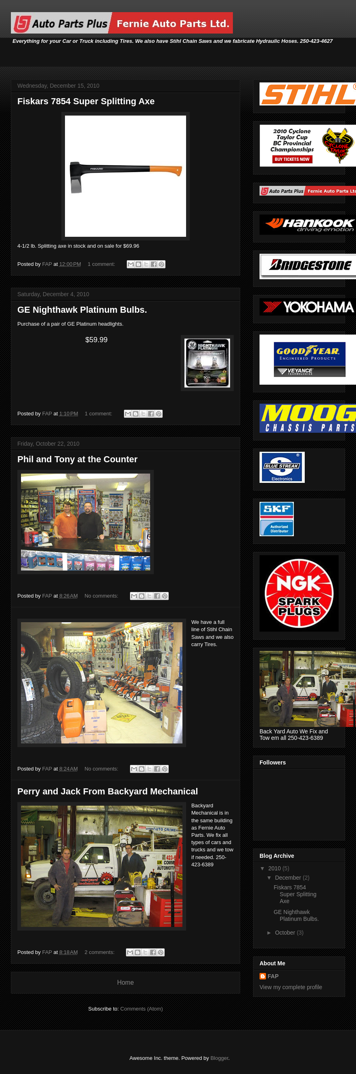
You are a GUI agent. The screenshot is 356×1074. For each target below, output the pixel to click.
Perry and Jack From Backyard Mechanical (107, 791)
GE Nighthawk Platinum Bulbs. (82, 310)
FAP (273, 976)
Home (125, 982)
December (288, 877)
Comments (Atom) (141, 1009)
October (286, 932)
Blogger (219, 1058)
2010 (275, 868)
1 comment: (102, 264)
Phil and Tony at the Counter (77, 459)
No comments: (101, 596)
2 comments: (100, 952)
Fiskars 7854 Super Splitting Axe (86, 101)
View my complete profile (291, 987)
